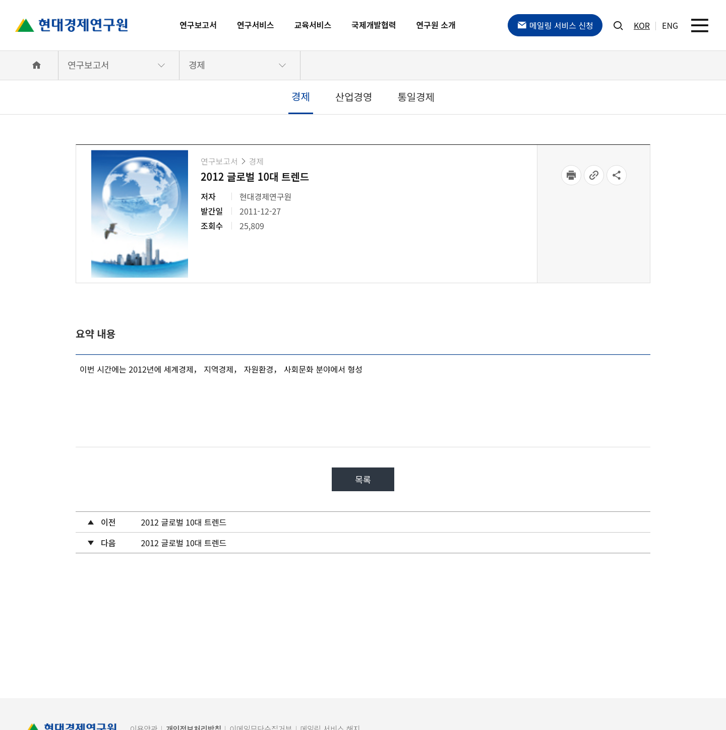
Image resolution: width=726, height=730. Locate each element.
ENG (670, 25)
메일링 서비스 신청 (555, 25)
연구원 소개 (436, 25)
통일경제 (416, 96)
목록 (363, 479)
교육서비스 (313, 25)
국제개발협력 (373, 25)
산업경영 (354, 96)
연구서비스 (255, 25)
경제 (197, 64)
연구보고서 (198, 25)
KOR (642, 25)
